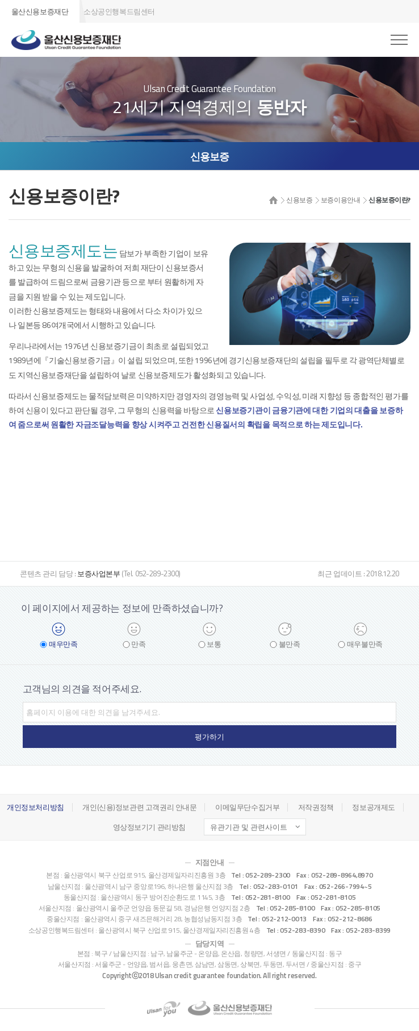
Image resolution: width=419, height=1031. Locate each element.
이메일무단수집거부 (247, 807)
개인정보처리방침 (35, 807)
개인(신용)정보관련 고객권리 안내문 (139, 807)
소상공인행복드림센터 (119, 11)
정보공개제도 (373, 807)
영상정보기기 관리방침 (149, 827)
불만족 (289, 644)
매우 (63, 644)
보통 (214, 644)
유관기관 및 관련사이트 (248, 827)
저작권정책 (316, 807)
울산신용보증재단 (40, 11)
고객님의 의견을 (82, 688)
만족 (138, 644)
